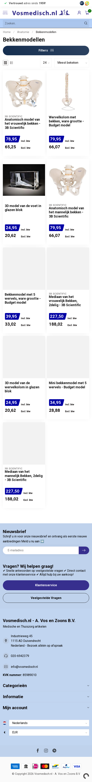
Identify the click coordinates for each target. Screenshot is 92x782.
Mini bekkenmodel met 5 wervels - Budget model (67, 385)
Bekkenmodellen (46, 32)
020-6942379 (20, 656)
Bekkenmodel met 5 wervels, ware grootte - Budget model (23, 298)
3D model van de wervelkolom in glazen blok (22, 387)
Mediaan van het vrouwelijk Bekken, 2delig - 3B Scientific (65, 301)
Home (7, 32)
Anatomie (23, 32)
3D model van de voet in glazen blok (23, 208)
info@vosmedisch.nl (24, 667)
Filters (46, 50)
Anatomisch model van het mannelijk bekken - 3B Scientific (66, 212)
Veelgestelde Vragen (46, 598)
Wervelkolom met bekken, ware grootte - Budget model (66, 121)
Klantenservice (46, 585)
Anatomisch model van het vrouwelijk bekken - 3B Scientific (22, 123)
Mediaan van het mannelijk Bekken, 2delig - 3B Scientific (24, 476)
